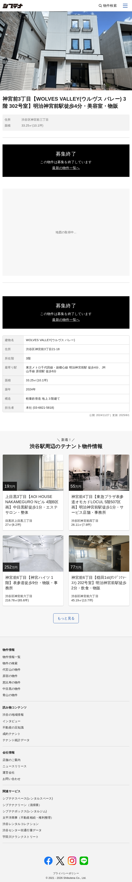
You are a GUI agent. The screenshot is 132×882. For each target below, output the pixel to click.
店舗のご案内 (12, 760)
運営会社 (9, 772)
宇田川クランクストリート (21, 836)
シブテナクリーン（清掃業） (22, 805)
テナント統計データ (16, 740)
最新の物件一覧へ (66, 168)
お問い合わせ (12, 779)
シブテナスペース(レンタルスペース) (28, 798)
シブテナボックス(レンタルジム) (25, 811)
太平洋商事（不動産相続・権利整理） (28, 817)
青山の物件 (10, 695)
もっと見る (66, 618)
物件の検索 (10, 663)
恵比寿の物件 (12, 682)
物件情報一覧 (12, 657)
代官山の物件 (12, 669)
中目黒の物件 (12, 688)
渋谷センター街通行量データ (22, 830)
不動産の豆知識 (13, 727)
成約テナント (12, 733)
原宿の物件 (10, 676)
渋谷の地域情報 (13, 714)
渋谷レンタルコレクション (21, 824)
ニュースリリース (15, 766)
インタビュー (12, 721)
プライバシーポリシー (66, 873)
